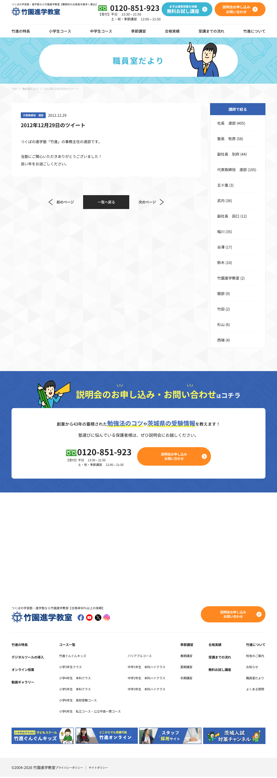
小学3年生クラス (69, 667)
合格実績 (172, 31)
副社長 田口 (228, 216)
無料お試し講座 (224, 670)
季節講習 (138, 31)
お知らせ (250, 667)
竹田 (221, 309)
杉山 (221, 324)
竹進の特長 (21, 645)
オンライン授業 (24, 670)
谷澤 (221, 247)
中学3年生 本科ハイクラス (161, 689)
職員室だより (30, 89)
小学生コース (60, 31)
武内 (221, 200)
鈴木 (221, 262)
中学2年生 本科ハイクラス (161, 678)
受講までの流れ (211, 31)
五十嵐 (222, 185)
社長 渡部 (226, 123)
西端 (221, 340)
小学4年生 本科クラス (74, 678)
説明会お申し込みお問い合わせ (177, 457)
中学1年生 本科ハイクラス (161, 667)
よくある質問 (254, 689)
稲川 (221, 231)
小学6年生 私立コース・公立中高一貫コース (93, 712)
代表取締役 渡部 (232, 169)
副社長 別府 (228, 154)
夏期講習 (197, 667)
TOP (14, 89)
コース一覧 (64, 645)
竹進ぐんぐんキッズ (71, 656)
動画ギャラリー (24, 683)
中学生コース (101, 31)
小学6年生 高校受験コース (78, 701)
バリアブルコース (152, 656)
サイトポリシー (104, 768)
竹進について (254, 645)
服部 (221, 293)
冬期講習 (197, 678)
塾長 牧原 (226, 138)
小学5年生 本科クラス (74, 689)
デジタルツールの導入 (30, 658)
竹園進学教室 (228, 278)
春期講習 (197, 656)
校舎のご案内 (254, 656)
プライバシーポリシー (71, 768)
